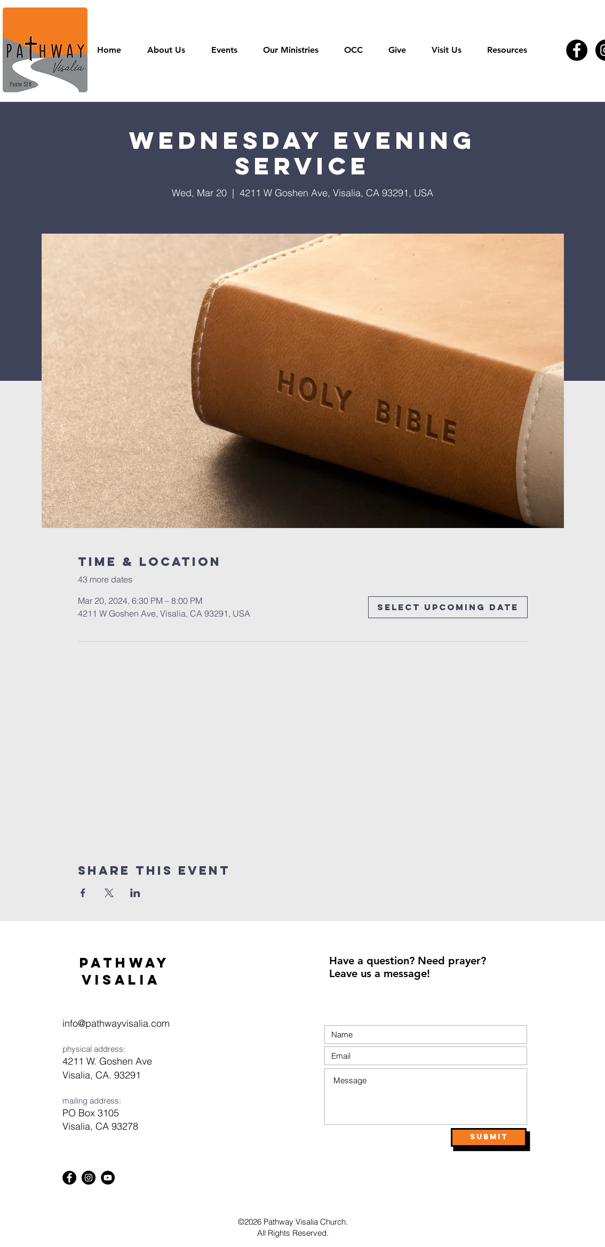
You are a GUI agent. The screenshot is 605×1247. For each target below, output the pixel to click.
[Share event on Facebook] (83, 893)
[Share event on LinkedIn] (135, 893)
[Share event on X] (109, 893)
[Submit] (489, 1137)
